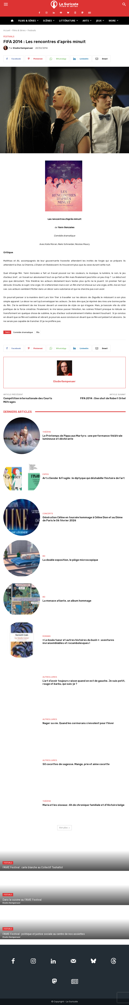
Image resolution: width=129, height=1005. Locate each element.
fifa (37, 332)
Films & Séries (18, 30)
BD (44, 556)
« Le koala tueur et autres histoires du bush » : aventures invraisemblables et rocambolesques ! (78, 641)
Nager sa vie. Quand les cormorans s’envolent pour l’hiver (78, 723)
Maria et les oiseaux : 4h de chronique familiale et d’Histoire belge (83, 805)
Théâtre (47, 432)
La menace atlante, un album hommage (67, 600)
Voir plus (64, 827)
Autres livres (50, 677)
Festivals (32, 30)
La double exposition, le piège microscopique (70, 559)
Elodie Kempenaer (23, 48)
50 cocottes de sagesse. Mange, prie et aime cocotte (76, 764)
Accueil (6, 30)
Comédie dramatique (23, 332)
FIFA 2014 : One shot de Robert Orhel (103, 398)
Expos (46, 474)
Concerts (48, 514)
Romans (46, 636)
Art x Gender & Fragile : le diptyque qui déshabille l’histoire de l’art (84, 478)
